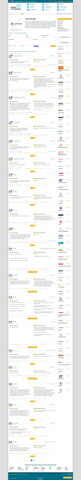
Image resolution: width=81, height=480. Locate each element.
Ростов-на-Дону (59, 468)
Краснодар (12, 468)
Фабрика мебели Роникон (65, 146)
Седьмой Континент (65, 336)
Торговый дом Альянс (65, 181)
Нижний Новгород (36, 468)
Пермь (50, 468)
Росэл (65, 391)
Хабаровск (59, 469)
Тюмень (42, 469)
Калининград (59, 467)
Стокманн (65, 279)
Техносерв (65, 209)
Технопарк (65, 216)
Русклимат (65, 370)
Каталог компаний (59, 13)
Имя (10, 35)
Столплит (65, 272)
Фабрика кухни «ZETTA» (65, 153)
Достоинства (11, 39)
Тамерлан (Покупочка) (65, 251)
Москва (58, 38)
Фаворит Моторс (65, 139)
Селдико (65, 329)
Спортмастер (65, 300)
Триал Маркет (65, 174)
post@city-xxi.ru (61, 27)
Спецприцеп (65, 307)
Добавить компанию (67, 477)
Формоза (65, 132)
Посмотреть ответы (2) (32, 291)
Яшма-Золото (65, 48)
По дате (14, 53)
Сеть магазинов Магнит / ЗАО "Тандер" (65, 314)
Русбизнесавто (65, 377)
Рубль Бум (65, 384)
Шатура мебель (65, 111)
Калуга (66, 467)
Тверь (27, 469)
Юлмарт (65, 55)
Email (22, 45)
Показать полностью (37, 109)
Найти (23, 13)
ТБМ (65, 244)
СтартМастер (65, 293)
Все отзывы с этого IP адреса (52, 240)
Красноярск (20, 468)
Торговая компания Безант (65, 188)
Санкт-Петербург (20, 469)
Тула (34, 469)
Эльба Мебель (65, 91)
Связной (65, 342)
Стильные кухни (65, 286)
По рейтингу (19, 53)
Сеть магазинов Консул (65, 322)
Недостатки (35, 39)
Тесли (65, 223)
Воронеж (27, 467)
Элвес (65, 104)
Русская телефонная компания (65, 363)
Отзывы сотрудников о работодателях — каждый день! (25, 1)
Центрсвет (65, 118)
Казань (50, 467)
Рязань (66, 468)
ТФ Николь (65, 167)
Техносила (65, 202)
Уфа (50, 469)
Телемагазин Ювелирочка (65, 230)
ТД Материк (65, 237)
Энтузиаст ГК (65, 84)
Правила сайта (69, 13)
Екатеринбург (35, 467)
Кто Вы (26, 35)
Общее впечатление (45, 35)
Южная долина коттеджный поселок (65, 69)
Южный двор (65, 62)
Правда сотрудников (14, 474)
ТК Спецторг (65, 195)
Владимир (19, 467)
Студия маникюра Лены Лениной (65, 265)
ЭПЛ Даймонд (65, 77)
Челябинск (66, 469)
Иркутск (42, 467)
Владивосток (12, 467)
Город (9, 45)
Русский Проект (65, 356)
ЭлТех (65, 97)
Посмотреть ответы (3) (32, 271)
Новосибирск (43, 468)
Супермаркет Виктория (65, 258)
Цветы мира (65, 125)
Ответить (32, 69)
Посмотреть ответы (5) (32, 378)
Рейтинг (64, 13)
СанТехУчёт (65, 349)
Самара (11, 469)
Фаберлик (65, 160)
